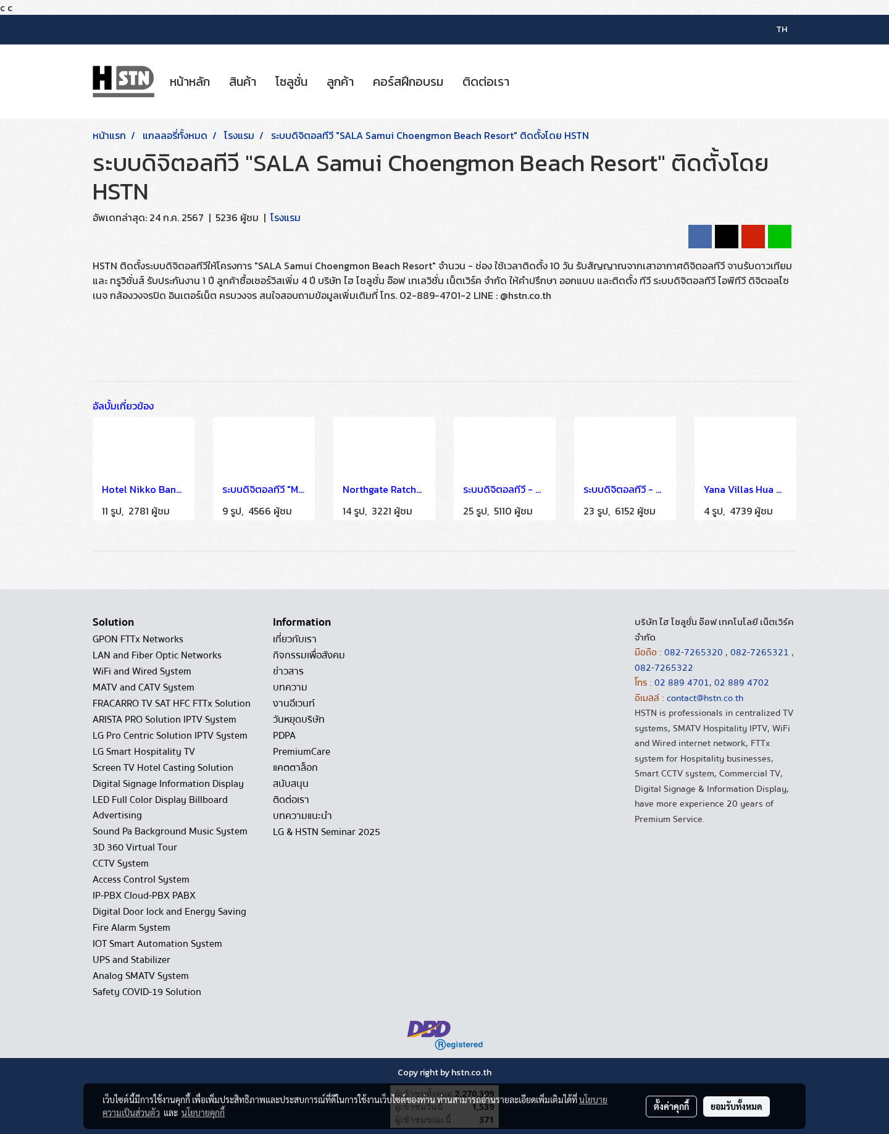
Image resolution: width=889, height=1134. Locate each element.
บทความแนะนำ (302, 816)
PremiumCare (301, 752)
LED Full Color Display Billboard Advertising (160, 807)
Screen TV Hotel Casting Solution (163, 768)
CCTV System (121, 863)
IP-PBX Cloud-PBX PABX (144, 896)
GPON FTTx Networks (138, 639)
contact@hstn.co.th (705, 698)
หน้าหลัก (190, 81)
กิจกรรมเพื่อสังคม (309, 655)
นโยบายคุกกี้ (203, 1112)
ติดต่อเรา (485, 81)
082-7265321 (759, 652)
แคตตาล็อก (295, 768)
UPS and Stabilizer (131, 960)
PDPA (284, 736)
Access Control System (141, 880)
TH (774, 29)
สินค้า (242, 81)
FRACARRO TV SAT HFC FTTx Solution (172, 703)
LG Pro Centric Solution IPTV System (170, 736)
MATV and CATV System (143, 687)
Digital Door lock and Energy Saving (169, 912)
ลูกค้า (340, 81)
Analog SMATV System (141, 976)
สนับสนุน (291, 784)
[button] (530, 81)
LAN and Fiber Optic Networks (157, 655)
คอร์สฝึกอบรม (408, 81)
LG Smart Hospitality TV (144, 752)
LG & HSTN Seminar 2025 (326, 832)
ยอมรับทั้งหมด (736, 1106)
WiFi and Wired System (142, 671)
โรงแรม (285, 217)
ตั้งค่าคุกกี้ (671, 1106)
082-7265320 (694, 652)
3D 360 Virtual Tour (135, 847)
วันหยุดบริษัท (299, 720)
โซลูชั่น (291, 81)
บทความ (290, 687)
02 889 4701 (681, 682)
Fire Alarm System (131, 928)
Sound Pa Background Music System (170, 831)
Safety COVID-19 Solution (147, 992)
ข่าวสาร (288, 671)
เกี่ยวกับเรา (295, 639)
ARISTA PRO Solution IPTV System (164, 720)
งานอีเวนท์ (294, 703)
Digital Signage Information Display (168, 784)
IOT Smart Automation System (157, 944)
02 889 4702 (741, 682)
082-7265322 (664, 667)
